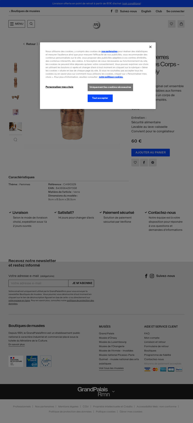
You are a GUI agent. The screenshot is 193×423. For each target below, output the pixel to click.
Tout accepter (100, 98)
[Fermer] (150, 47)
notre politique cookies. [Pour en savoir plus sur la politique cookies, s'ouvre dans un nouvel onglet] (111, 77)
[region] (98, 75)
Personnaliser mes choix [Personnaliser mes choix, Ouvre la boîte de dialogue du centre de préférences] (59, 87)
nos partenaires (109, 51)
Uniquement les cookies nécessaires (110, 87)
